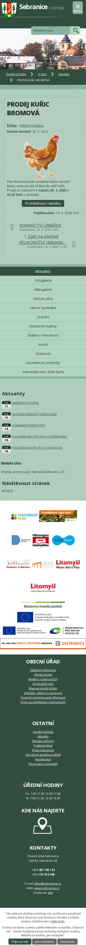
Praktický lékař (43, 746)
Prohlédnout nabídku (43, 203)
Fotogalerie (43, 280)
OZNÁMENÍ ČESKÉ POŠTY (29, 425)
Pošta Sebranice (43, 750)
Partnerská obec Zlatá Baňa (43, 372)
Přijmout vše (19, 942)
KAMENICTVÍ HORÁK (25, 403)
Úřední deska (43, 675)
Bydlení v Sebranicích (43, 335)
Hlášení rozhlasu (31, 125)
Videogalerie (43, 289)
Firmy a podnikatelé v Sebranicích (43, 702)
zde (50, 893)
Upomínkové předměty (43, 363)
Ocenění (43, 317)
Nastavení (67, 942)
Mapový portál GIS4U (43, 688)
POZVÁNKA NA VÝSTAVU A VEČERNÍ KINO (39, 437)
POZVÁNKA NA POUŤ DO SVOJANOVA (37, 448)
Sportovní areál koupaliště (43, 755)
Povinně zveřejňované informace (43, 698)
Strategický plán (43, 684)
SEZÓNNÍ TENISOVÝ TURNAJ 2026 (34, 414)
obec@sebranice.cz (47, 884)
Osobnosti (43, 353)
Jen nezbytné (44, 942)
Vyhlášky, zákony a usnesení (43, 693)
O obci (42, 74)
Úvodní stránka (16, 74)
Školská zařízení (43, 741)
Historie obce (43, 298)
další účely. (58, 921)
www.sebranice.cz (46, 888)
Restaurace (43, 759)
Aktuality (63, 74)
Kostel (43, 344)
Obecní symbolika (43, 308)
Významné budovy (43, 326)
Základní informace (43, 670)
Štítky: (12, 125)
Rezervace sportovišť (43, 764)
